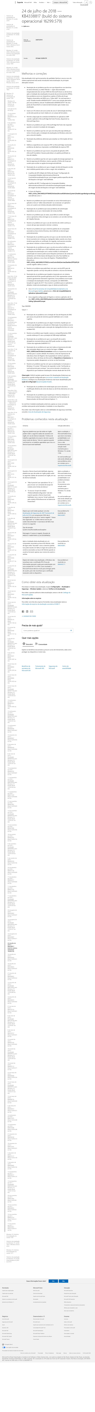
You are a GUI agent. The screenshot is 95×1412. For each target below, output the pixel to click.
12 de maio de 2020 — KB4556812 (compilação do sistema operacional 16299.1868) (12, 183)
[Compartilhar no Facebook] (23, 611)
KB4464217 (61, 564)
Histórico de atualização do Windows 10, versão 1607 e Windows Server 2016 (13, 1243)
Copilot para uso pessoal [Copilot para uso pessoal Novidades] (7, 1293)
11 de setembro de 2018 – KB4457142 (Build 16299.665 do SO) (12, 890)
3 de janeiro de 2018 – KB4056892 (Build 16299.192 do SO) (12, 1165)
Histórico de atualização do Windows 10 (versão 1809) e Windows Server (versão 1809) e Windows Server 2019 (13, 79)
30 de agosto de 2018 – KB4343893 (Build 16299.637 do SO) (12, 913)
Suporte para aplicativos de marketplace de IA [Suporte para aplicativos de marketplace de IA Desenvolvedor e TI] (43, 1324)
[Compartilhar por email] (30, 611)
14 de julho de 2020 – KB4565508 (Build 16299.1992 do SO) (12, 149)
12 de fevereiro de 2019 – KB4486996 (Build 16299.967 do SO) (12, 729)
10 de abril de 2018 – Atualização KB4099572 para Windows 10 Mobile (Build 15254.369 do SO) (12, 1054)
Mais (48, 2)
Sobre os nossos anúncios (74, 1353)
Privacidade (40, 1353)
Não (63, 1281)
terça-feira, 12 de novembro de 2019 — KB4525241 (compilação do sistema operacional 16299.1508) (12, 354)
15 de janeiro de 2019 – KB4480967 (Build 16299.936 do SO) (12, 738)
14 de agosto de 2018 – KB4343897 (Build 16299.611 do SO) (12, 937)
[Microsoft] (8, 2)
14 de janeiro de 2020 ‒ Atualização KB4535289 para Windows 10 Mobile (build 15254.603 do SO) (12, 294)
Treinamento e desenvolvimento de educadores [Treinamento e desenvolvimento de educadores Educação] (74, 1305)
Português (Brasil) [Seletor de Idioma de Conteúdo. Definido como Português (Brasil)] (9, 1344)
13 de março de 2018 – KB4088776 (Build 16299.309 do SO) (12, 1099)
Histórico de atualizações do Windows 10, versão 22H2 (12, 18)
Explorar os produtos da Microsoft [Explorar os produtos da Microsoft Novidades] (9, 1299)
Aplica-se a (26, 26)
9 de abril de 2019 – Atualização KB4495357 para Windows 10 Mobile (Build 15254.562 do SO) (12, 644)
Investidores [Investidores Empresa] (66, 1330)
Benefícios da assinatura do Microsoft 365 (26, 668)
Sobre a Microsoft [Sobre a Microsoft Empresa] (68, 1322)
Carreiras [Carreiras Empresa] (66, 1319)
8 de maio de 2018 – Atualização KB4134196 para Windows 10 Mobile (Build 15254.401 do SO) (12, 1021)
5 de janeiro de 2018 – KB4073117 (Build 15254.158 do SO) (12, 1156)
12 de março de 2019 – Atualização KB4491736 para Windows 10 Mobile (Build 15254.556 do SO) (12, 691)
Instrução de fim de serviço (12, 109)
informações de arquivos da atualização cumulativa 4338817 (41, 604)
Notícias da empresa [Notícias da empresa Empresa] (68, 1324)
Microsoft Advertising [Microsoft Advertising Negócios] (7, 1333)
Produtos (41, 2)
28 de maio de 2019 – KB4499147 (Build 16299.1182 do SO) (12, 584)
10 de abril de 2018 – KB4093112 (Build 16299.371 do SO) (12, 1066)
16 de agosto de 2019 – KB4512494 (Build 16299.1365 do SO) (12, 464)
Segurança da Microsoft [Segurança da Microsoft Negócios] (7, 1322)
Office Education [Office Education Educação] (67, 1302)
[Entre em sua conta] (90, 2)
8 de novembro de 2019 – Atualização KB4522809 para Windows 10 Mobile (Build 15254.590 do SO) (12, 381)
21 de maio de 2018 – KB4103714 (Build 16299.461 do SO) (12, 1009)
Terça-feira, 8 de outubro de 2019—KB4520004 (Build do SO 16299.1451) (12, 394)
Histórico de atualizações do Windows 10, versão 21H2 (12, 27)
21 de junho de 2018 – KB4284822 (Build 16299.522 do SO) (12, 976)
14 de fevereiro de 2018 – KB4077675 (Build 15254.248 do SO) (12, 1118)
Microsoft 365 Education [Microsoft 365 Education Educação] (69, 1299)
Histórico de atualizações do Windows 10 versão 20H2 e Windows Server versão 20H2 (13, 43)
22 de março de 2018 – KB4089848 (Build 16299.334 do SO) (12, 1076)
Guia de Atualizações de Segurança (39, 412)
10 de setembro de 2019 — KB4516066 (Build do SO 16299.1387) (12, 439)
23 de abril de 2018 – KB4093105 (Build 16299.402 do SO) (12, 1043)
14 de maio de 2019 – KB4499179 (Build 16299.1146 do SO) (12, 620)
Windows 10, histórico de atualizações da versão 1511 (12, 1251)
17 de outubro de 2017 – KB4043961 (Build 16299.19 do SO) (12, 1227)
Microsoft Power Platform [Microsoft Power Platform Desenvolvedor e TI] (38, 1333)
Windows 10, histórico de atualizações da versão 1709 (10, 96)
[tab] (28, 644)
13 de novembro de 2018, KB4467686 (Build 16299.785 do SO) (12, 828)
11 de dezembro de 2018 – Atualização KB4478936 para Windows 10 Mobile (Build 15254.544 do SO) (12, 783)
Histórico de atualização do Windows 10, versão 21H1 (12, 34)
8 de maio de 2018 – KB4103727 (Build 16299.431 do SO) (12, 1033)
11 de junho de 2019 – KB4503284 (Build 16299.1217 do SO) (12, 559)
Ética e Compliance (49, 1353)
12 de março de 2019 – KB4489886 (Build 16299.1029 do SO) (12, 679)
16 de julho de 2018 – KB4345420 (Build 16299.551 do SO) (12, 957)
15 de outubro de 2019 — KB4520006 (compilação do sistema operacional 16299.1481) (12, 368)
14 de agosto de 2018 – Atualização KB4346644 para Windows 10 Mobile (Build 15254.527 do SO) (12, 925)
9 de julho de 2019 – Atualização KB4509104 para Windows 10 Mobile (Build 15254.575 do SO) (12, 524)
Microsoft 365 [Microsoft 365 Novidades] (5, 1296)
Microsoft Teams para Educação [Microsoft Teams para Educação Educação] (71, 1296)
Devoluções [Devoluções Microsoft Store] (35, 1299)
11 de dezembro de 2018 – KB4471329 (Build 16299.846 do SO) (12, 795)
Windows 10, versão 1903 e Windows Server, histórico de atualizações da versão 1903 (13, 70)
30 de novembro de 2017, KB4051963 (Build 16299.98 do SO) (12, 1199)
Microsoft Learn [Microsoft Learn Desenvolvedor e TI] (36, 1322)
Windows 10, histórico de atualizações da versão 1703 (12, 1236)
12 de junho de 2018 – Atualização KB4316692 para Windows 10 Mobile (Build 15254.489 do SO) (12, 988)
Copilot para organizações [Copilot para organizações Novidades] (8, 1290)
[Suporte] (19, 2)
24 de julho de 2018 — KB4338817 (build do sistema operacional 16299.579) (12, 947)
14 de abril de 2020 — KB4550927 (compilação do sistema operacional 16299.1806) (12, 195)
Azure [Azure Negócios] (3, 1324)
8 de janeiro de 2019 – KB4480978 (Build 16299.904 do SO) (12, 748)
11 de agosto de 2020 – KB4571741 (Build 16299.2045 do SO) (12, 138)
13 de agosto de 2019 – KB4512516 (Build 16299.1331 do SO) (12, 475)
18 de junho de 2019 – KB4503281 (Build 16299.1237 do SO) (12, 548)
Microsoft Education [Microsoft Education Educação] (68, 1290)
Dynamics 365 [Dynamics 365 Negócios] (5, 1327)
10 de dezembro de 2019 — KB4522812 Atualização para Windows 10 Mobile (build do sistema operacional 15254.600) (12, 324)
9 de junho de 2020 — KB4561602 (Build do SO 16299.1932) (11, 172)
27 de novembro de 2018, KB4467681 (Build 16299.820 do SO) (12, 804)
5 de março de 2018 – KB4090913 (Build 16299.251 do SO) (12, 1109)
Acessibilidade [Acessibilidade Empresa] (67, 1336)
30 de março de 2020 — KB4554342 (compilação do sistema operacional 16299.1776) (12, 208)
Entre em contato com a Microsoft (27, 1353)
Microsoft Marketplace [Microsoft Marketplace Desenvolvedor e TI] (38, 1330)
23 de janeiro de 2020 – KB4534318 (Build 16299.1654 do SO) (12, 269)
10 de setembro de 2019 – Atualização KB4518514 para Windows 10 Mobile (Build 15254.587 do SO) (12, 451)
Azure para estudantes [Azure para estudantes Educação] (69, 1310)
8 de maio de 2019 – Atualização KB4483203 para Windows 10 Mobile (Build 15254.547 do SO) (12, 759)
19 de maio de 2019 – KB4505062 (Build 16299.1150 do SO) (12, 595)
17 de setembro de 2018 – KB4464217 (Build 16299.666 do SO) (12, 880)
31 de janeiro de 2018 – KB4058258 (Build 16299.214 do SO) (12, 1137)
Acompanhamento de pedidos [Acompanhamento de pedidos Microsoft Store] (39, 1302)
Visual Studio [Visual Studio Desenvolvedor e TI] (36, 1339)
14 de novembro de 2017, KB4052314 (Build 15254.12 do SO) (12, 1218)
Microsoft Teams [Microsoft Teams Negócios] (6, 1339)
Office (35, 2)
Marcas (65, 1353)
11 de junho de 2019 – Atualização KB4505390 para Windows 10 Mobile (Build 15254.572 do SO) (12, 571)
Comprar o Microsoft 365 (60, 2)
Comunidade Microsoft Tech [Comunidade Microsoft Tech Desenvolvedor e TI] (39, 1327)
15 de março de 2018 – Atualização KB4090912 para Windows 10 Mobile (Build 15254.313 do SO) (12, 1087)
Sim (53, 1281)
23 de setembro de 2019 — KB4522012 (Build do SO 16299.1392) (12, 430)
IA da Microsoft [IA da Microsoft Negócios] (5, 1319)
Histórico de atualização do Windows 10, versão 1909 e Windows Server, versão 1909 (13, 61)
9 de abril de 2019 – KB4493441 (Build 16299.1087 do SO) (12, 657)
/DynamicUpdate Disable (44, 382)
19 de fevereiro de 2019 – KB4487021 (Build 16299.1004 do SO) (12, 704)
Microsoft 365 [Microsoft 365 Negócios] (5, 1330)
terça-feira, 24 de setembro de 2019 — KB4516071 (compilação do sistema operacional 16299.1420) (12, 418)
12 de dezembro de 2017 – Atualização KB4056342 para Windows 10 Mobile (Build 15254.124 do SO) (12, 1186)
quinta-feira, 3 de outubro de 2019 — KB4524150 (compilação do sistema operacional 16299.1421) (12, 404)
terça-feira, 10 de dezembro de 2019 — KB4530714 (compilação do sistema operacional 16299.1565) (12, 308)
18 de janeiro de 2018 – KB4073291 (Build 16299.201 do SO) (12, 1147)
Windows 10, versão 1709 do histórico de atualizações (12, 103)
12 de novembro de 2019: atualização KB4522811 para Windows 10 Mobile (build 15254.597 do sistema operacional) (12, 339)
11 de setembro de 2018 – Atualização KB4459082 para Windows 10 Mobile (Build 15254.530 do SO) (12, 901)
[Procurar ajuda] (86, 2)
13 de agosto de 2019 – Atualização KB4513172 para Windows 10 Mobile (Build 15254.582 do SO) (12, 487)
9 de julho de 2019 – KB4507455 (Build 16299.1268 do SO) (12, 511)
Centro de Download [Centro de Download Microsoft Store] (37, 1293)
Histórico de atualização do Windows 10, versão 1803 (12, 88)
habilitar (40, 291)
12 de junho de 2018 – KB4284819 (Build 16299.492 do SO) (12, 1000)
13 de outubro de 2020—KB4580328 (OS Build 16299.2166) (12, 117)
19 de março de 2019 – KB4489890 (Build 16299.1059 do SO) (12, 668)
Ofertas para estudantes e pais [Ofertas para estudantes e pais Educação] (71, 1308)
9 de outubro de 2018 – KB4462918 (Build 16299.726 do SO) (12, 861)
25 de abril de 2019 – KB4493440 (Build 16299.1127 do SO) (12, 631)
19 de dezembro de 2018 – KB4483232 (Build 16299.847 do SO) (12, 771)
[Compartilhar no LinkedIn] (26, 611)
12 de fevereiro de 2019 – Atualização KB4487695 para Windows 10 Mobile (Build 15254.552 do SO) (12, 716)
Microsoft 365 (28, 2)
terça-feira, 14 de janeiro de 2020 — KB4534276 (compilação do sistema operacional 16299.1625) (12, 281)
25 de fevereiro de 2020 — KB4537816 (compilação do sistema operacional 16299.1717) (12, 246)
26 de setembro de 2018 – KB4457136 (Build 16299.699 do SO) (12, 871)
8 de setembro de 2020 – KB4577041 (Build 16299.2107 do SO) (12, 127)
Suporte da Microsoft (64, 465)
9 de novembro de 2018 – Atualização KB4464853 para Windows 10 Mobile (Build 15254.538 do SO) (12, 849)
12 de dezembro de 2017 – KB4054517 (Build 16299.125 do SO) (12, 1175)
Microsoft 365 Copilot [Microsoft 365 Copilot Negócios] (7, 1336)
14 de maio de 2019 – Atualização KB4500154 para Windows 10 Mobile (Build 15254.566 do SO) (12, 607)
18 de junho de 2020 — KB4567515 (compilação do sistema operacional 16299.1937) (12, 160)
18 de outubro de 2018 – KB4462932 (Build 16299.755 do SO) (12, 838)
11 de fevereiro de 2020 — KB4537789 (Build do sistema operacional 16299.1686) (12, 258)
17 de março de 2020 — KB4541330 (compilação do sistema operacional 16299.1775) (12, 221)
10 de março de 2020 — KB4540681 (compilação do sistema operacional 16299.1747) (12, 233)
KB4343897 (61, 515)
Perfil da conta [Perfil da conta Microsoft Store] (36, 1290)
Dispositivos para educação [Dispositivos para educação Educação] (70, 1293)
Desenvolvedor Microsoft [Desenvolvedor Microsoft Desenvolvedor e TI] (38, 1319)
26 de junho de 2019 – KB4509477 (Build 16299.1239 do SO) (12, 536)
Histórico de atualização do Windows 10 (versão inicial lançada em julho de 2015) (12, 1259)
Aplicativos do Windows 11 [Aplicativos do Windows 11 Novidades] (8, 1302)
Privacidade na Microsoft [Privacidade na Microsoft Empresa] (69, 1327)
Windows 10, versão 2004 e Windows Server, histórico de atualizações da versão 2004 (13, 53)
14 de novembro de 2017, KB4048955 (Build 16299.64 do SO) (12, 1208)
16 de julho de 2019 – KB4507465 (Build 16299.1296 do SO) (12, 500)
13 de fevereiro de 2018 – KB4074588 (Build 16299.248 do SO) (12, 1128)
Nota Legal (58, 1353)
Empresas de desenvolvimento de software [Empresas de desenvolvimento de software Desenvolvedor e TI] (42, 1336)
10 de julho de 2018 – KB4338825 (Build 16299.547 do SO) (12, 967)
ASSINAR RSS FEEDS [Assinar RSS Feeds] (29, 616)
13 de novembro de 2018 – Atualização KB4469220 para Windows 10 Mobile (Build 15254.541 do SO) (12, 816)
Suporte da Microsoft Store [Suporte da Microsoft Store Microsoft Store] (39, 1296)
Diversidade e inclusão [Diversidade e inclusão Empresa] (69, 1333)
